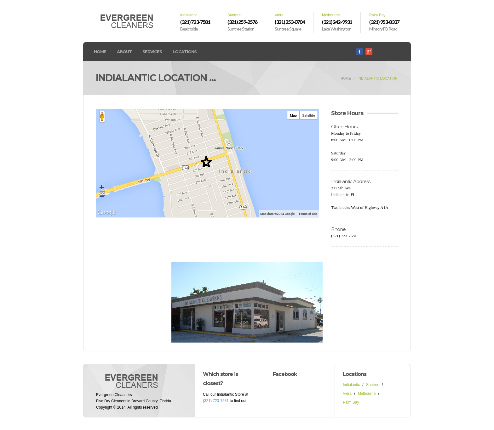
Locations (185, 51)
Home (100, 51)
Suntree (372, 385)
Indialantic (351, 385)
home (346, 78)
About (124, 51)
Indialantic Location (378, 78)
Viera (347, 393)
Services (152, 51)
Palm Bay (351, 402)
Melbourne (367, 393)
